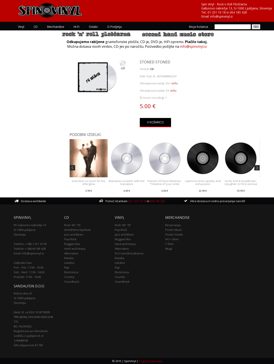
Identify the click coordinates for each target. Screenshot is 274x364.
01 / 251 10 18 (137, 201)
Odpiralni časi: (23, 263)
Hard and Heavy (74, 249)
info (174, 83)
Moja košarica (198, 27)
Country (69, 277)
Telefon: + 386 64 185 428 (30, 249)
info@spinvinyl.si (221, 16)
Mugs (168, 249)
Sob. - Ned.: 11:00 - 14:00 (29, 272)
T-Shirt (169, 244)
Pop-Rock (70, 239)
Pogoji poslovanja (150, 361)
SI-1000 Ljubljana (24, 230)
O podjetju (114, 27)
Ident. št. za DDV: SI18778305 (32, 312)
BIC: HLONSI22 (23, 326)
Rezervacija (172, 225)
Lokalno (69, 263)
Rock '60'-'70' (72, 225)
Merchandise (55, 27)
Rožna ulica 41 (23, 293)
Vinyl (21, 27)
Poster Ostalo (174, 234)
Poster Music (173, 230)
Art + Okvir (172, 239)
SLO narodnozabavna (129, 253)
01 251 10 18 (217, 12)
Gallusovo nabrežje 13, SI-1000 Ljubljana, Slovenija (236, 8)
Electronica (71, 272)
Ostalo (93, 27)
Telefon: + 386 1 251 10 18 (30, 244)
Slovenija (20, 234)
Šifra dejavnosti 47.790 (28, 345)
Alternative (71, 253)
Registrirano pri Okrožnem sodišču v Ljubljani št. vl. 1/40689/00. (31, 335)
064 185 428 (238, 12)
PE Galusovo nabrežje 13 (30, 225)
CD (36, 27)
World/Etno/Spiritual (77, 230)
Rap (66, 267)
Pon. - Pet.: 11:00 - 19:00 (28, 267)
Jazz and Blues (73, 234)
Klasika (69, 258)
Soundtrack (71, 281)
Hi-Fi (76, 27)
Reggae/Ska (72, 244)
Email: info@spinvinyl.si (29, 253)
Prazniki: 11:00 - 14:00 (27, 277)
